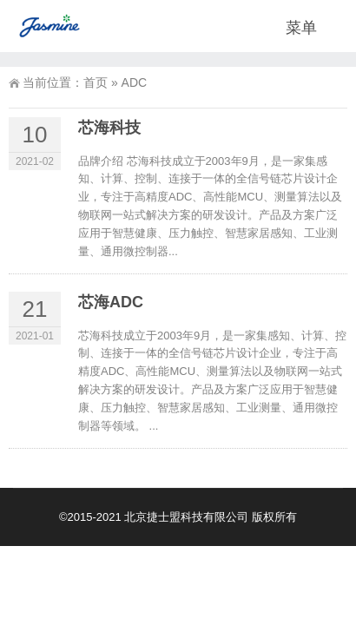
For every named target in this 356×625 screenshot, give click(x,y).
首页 (95, 82)
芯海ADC (110, 302)
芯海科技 (109, 127)
